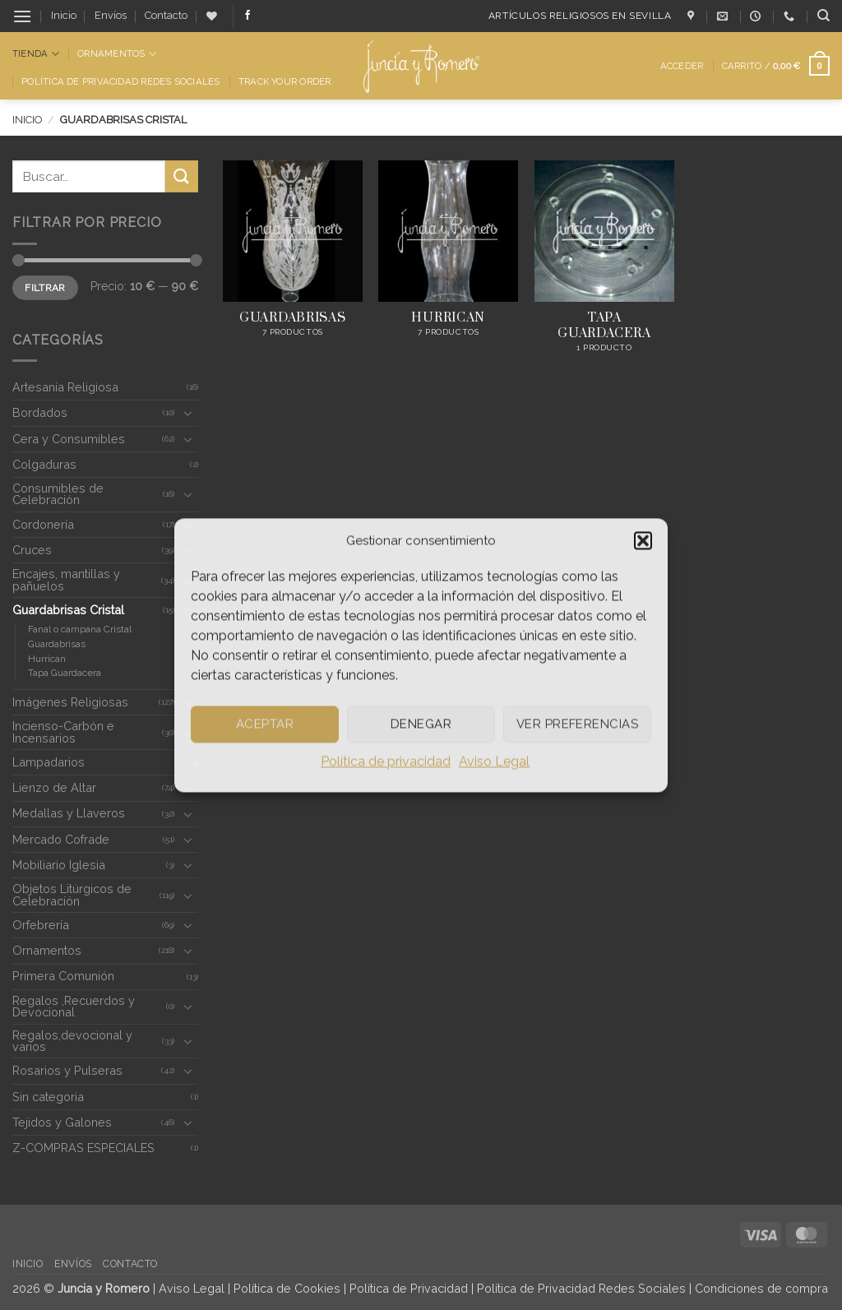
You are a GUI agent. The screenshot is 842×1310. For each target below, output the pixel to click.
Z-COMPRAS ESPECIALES (83, 1148)
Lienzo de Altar (54, 787)
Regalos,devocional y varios (72, 1040)
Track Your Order (284, 81)
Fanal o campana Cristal (80, 629)
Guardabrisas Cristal (68, 610)
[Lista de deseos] (211, 16)
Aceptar (265, 723)
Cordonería (43, 524)
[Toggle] (188, 413)
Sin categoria (48, 1097)
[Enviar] (181, 176)
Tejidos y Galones (62, 1122)
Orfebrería (40, 925)
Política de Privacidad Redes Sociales (120, 81)
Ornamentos (116, 54)
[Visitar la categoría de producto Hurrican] (448, 265)
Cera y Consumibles (68, 439)
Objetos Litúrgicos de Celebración (72, 894)
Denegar (421, 723)
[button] (643, 540)
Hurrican (47, 658)
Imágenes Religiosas (70, 702)
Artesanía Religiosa (65, 387)
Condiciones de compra (761, 1288)
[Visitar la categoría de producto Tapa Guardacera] (604, 265)
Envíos (111, 15)
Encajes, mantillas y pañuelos (66, 579)
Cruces (32, 550)
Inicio (63, 15)
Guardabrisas (57, 644)
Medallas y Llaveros (68, 813)
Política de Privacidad (408, 1288)
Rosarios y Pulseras (67, 1070)
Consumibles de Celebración (58, 494)
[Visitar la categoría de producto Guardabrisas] (293, 265)
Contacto (166, 15)
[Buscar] (823, 15)
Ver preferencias (577, 723)
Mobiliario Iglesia (58, 865)
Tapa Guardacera (64, 672)
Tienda (35, 54)
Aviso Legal (494, 761)
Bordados (39, 412)
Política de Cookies (287, 1288)
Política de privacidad (386, 761)
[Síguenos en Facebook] (247, 15)
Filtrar (45, 288)
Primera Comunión (63, 976)
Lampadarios (48, 762)
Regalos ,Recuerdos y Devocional (73, 1006)
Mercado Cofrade (60, 839)
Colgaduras (44, 464)
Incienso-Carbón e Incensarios (63, 731)
